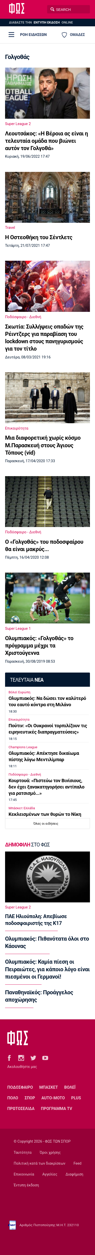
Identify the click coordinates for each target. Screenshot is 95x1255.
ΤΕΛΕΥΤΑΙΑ (26, 680)
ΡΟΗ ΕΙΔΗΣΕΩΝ (33, 34)
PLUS (76, 1098)
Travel (10, 227)
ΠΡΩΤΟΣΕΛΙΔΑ (21, 1108)
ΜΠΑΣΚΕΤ (48, 1087)
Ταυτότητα (22, 1152)
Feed (77, 1163)
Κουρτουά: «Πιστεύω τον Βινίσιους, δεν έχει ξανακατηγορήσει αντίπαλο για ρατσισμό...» (46, 787)
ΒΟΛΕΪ (70, 1087)
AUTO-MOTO (53, 1098)
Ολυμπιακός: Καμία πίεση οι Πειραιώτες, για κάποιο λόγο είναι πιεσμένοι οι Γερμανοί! (47, 969)
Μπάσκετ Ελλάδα (22, 808)
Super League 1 (18, 628)
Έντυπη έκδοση (26, 1185)
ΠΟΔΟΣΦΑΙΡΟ (20, 1087)
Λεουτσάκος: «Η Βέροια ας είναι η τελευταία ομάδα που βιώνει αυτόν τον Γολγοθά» (46, 141)
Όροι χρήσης (50, 1152)
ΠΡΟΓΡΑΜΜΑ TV (56, 1108)
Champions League (23, 747)
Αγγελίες (49, 1174)
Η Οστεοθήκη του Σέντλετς (38, 237)
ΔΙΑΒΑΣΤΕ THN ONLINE (41, 22)
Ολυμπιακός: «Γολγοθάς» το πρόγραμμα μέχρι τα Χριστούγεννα (39, 645)
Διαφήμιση (74, 1174)
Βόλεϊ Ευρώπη (19, 692)
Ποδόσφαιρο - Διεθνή (23, 317)
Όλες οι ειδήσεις (45, 823)
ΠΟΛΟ (12, 1098)
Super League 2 (18, 124)
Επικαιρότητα (16, 428)
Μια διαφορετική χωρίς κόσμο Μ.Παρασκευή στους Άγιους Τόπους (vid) (43, 445)
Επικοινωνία (24, 1174)
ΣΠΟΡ (30, 1098)
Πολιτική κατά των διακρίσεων (39, 1163)
